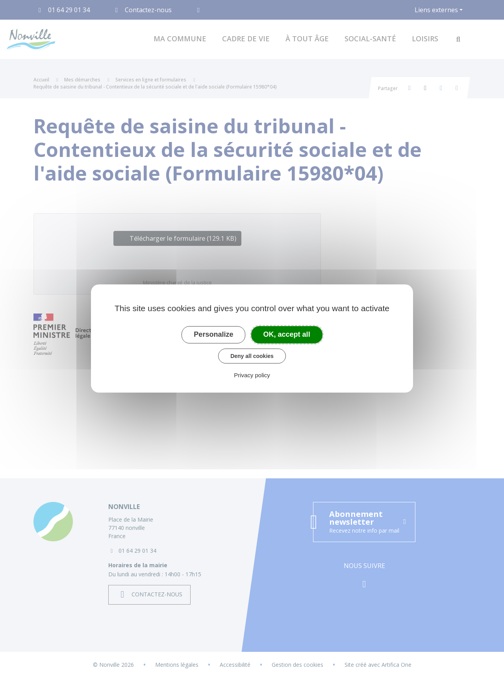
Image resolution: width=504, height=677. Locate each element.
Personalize (213, 334)
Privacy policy (252, 375)
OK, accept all (286, 334)
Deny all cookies (252, 356)
